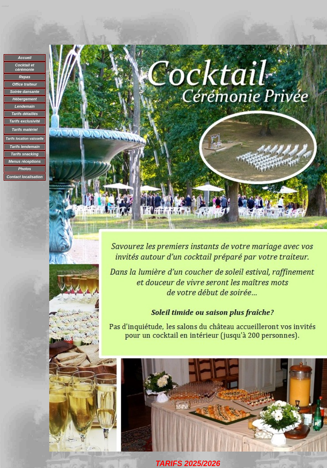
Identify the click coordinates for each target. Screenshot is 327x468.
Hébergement (24, 99)
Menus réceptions (24, 161)
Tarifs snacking (24, 154)
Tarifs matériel (24, 130)
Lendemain (25, 106)
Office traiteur (24, 84)
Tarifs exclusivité (24, 121)
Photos (24, 169)
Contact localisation (25, 177)
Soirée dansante (24, 92)
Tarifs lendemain (25, 147)
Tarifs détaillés (24, 114)
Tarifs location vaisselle (25, 138)
